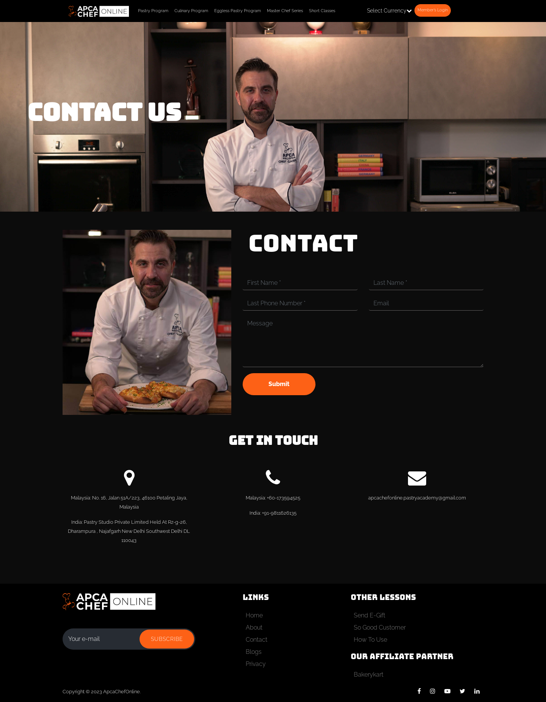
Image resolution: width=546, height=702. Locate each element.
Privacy (256, 663)
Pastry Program (153, 10)
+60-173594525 (283, 498)
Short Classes (322, 10)
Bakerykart (368, 674)
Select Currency (389, 11)
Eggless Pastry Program (237, 10)
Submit (278, 384)
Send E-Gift (369, 615)
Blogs (254, 651)
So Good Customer (380, 627)
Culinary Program (191, 10)
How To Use (370, 639)
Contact (256, 639)
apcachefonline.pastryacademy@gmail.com (417, 498)
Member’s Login (432, 10)
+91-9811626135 (279, 513)
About (254, 627)
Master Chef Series (285, 10)
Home (254, 615)
